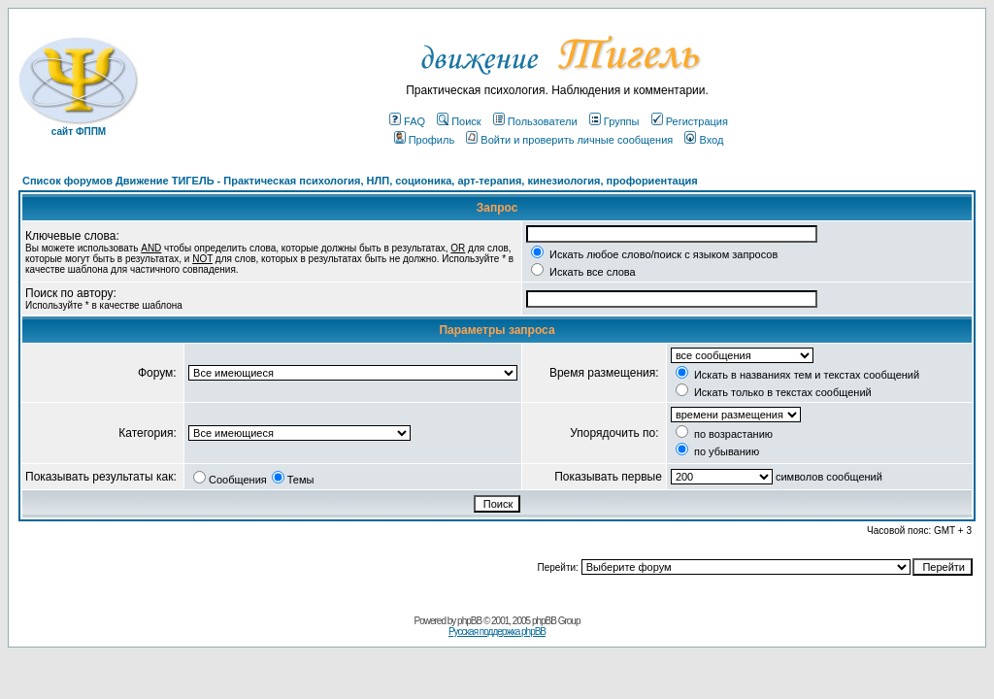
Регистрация (689, 121)
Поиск (458, 121)
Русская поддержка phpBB (497, 631)
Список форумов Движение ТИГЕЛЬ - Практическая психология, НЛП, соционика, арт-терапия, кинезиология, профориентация (360, 180)
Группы (614, 121)
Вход (703, 140)
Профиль (424, 140)
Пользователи (535, 121)
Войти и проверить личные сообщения (569, 140)
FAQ (407, 121)
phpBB (469, 621)
